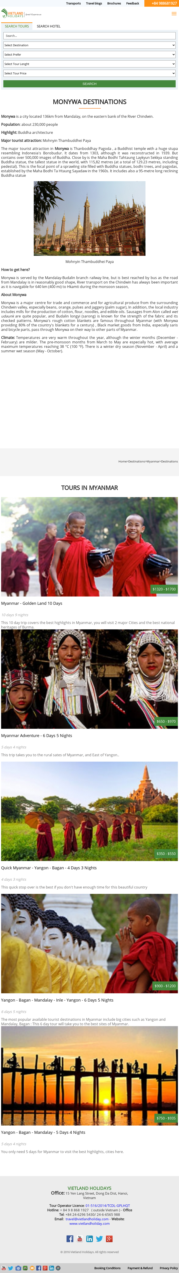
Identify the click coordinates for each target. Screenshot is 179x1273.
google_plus (109, 1241)
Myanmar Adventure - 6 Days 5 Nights (36, 735)
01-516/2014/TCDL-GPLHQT (108, 1205)
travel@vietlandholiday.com (87, 1219)
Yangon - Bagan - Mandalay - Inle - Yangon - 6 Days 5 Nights (57, 1000)
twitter (99, 1241)
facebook (70, 1241)
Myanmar (153, 461)
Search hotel (49, 26)
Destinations (169, 461)
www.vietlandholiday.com (89, 1223)
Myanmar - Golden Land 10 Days (31, 603)
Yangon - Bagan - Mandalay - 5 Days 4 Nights (43, 1132)
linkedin (89, 1241)
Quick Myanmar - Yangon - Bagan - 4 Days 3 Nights (49, 867)
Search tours (17, 26)
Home (122, 461)
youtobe (80, 1241)
